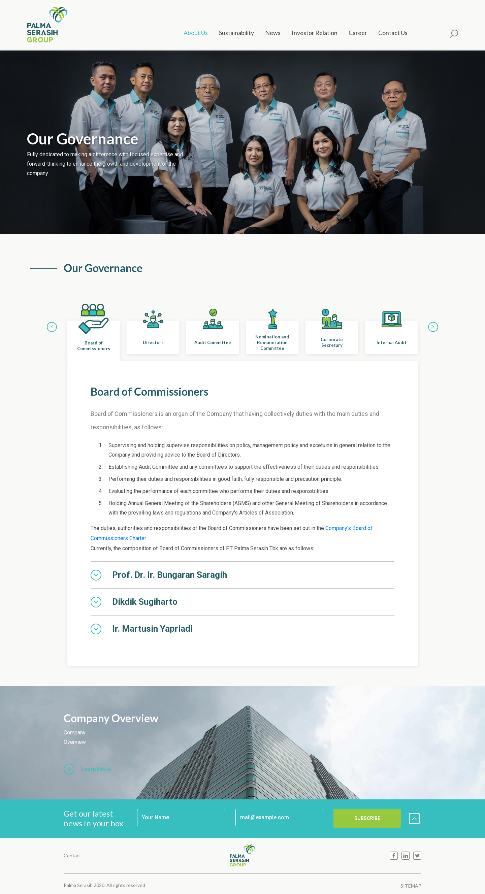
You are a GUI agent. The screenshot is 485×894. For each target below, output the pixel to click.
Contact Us (393, 32)
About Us (196, 32)
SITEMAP (410, 886)
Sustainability (236, 32)
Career (358, 32)
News (273, 32)
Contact (72, 855)
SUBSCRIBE (367, 818)
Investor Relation (314, 32)
